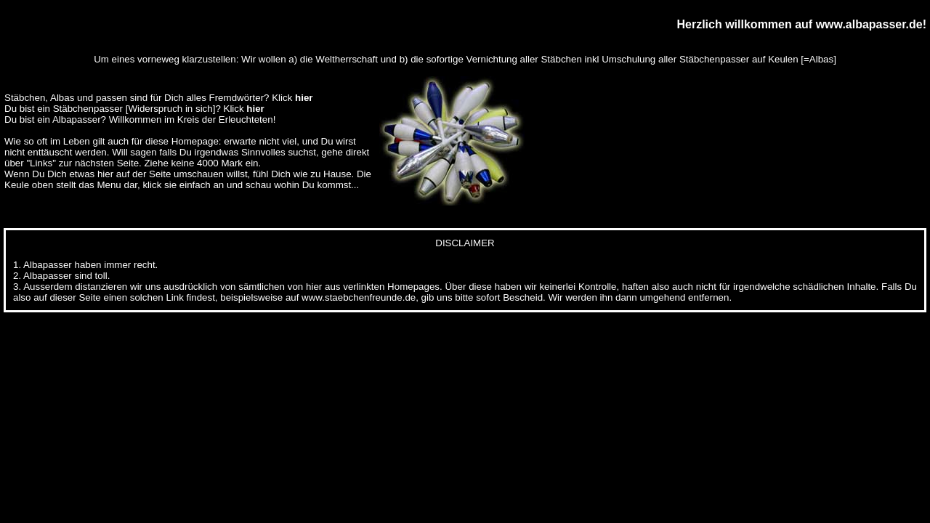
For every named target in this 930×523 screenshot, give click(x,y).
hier (303, 97)
